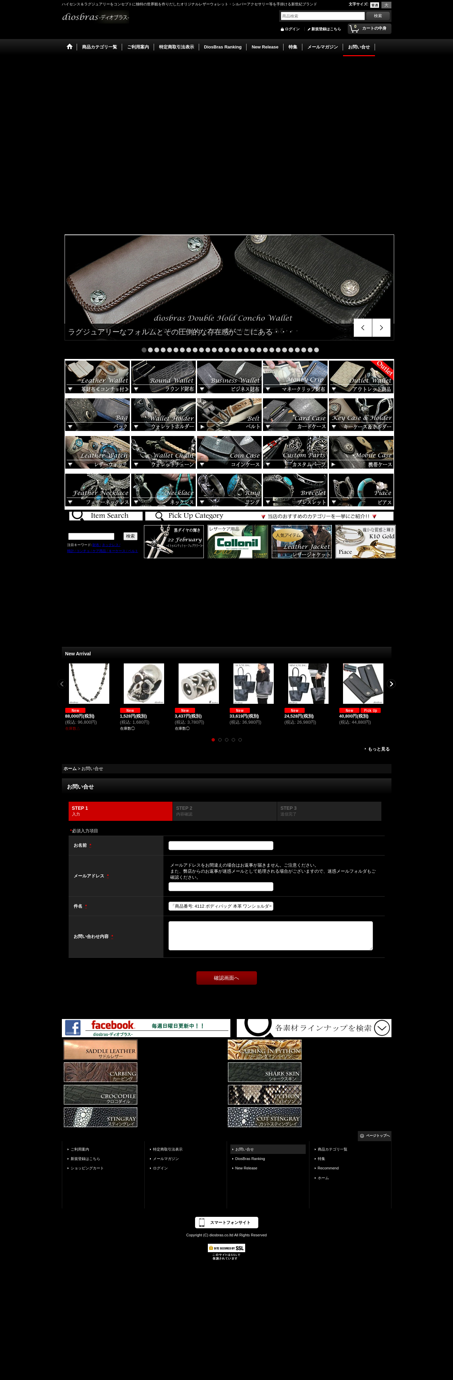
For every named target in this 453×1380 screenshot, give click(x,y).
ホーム (323, 1178)
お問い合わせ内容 (92, 936)
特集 (321, 1159)
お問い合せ (244, 1149)
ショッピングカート (87, 1168)
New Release (246, 1168)
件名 (79, 906)
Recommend (328, 1168)
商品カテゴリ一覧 (332, 1149)
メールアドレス (90, 875)
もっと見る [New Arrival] (379, 749)
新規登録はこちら (326, 29)
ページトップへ (378, 1135)
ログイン (292, 29)
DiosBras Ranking (250, 1159)
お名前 (81, 845)
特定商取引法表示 (168, 1149)
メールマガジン (166, 1159)
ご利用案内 (80, 1149)
